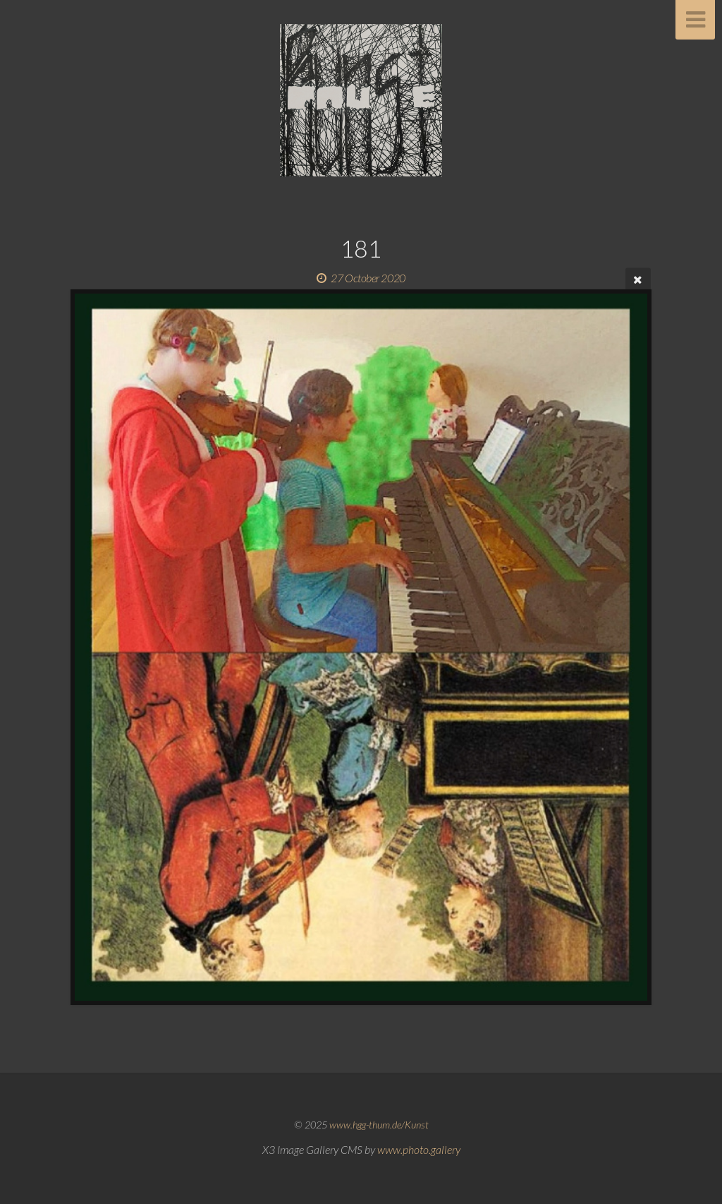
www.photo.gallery (418, 1149)
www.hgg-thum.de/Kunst (379, 1125)
